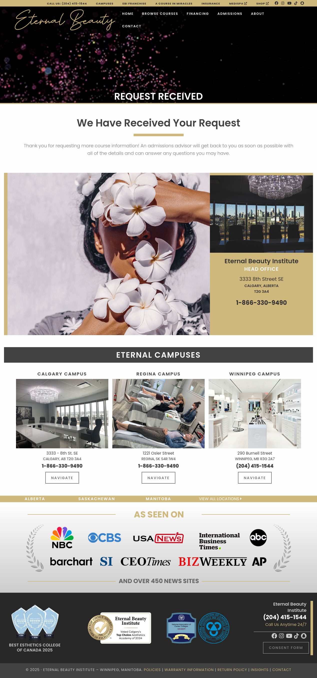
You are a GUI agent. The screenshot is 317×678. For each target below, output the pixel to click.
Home (128, 14)
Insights (259, 669)
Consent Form (286, 647)
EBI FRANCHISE (134, 4)
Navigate (62, 477)
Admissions (229, 14)
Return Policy (232, 669)
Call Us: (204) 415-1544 (67, 4)
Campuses (105, 4)
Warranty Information (189, 669)
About (257, 14)
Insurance (211, 4)
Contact (131, 26)
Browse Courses (160, 14)
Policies (152, 669)
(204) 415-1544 (284, 617)
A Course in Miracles (173, 4)
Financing (198, 14)
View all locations (220, 499)
